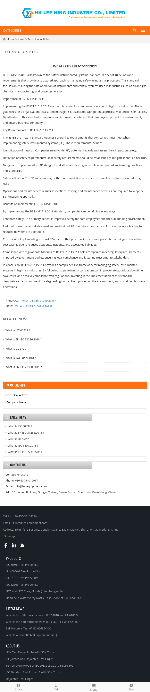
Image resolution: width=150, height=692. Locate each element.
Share (19, 686)
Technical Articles (38, 39)
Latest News (15, 608)
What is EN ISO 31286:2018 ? (23, 339)
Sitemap (9, 536)
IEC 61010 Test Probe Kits (22, 578)
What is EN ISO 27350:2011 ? (23, 367)
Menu (93, 687)
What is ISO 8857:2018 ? (20, 358)
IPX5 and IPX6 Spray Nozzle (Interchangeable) (34, 591)
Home (11, 39)
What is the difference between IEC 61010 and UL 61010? (42, 615)
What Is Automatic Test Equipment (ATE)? (32, 635)
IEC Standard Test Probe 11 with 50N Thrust (34, 672)
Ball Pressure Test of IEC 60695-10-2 (29, 628)
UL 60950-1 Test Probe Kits (23, 571)
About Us (13, 645)
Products (13, 558)
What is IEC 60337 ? (17, 330)
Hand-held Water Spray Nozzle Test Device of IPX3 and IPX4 (43, 598)
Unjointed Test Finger (19, 679)
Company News (16, 402)
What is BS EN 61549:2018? (38, 300)
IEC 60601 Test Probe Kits (22, 565)
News (21, 39)
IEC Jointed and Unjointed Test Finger (29, 659)
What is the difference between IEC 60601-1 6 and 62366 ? (42, 622)
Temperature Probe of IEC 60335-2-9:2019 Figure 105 (39, 665)
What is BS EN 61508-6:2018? (33, 306)
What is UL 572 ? (15, 348)
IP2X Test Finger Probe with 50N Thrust (30, 652)
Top (131, 686)
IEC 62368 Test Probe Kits (22, 584)
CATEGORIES (12, 30)
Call (56, 686)
